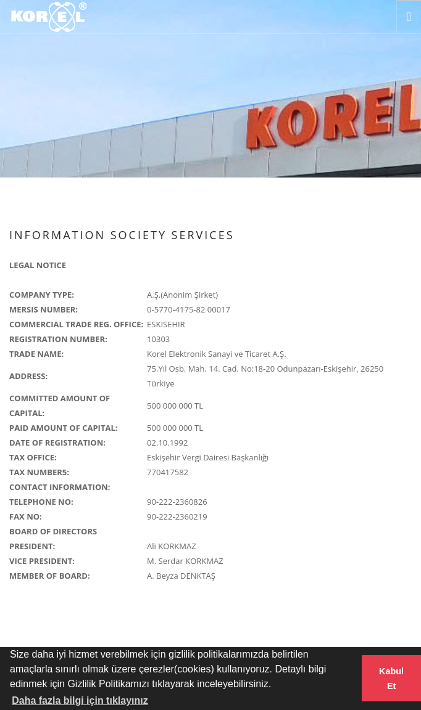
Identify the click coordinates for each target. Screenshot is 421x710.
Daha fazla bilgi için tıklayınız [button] (80, 700)
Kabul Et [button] (391, 678)
